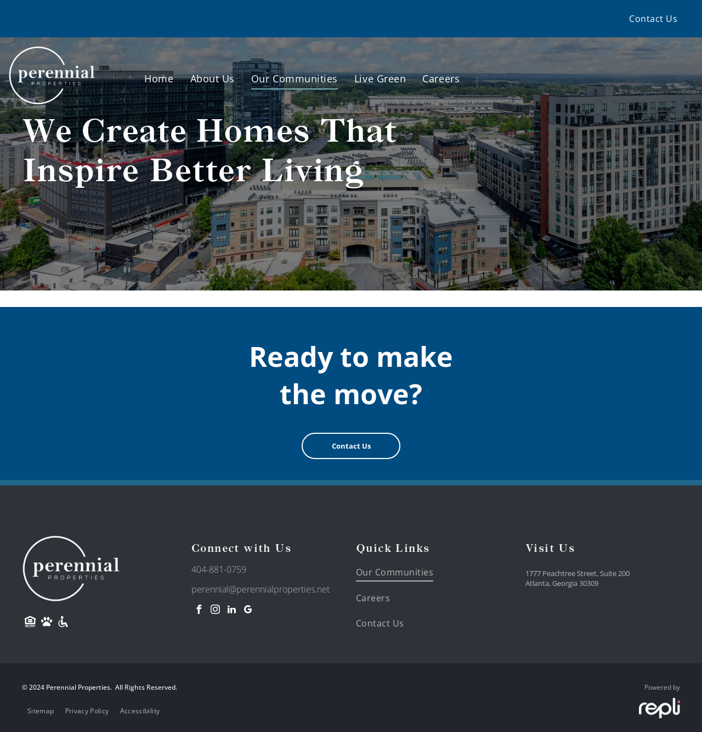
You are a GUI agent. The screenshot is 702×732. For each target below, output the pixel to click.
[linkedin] (231, 610)
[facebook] (198, 610)
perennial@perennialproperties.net (260, 589)
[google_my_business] (248, 610)
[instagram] (215, 610)
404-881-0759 (218, 569)
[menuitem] (653, 18)
